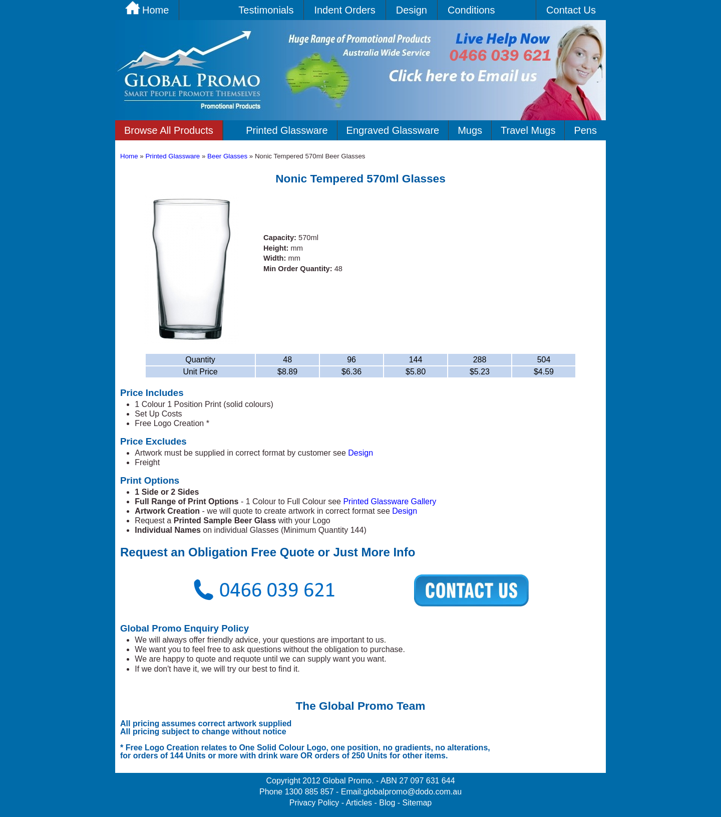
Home (129, 156)
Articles (359, 802)
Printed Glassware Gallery (389, 501)
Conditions (471, 10)
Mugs (470, 130)
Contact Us (571, 10)
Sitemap (417, 802)
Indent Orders (344, 10)
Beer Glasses (228, 156)
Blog (387, 802)
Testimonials (265, 10)
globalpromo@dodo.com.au (412, 791)
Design (411, 10)
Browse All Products (168, 130)
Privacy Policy (314, 802)
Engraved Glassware (393, 130)
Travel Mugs (528, 130)
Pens (585, 130)
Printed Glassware (286, 130)
